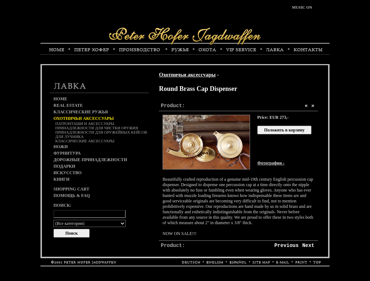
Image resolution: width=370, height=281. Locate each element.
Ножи (60, 146)
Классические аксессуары (85, 141)
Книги (61, 179)
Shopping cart (71, 189)
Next (308, 245)
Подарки (64, 166)
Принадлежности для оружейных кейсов (101, 132)
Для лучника (69, 136)
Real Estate (68, 105)
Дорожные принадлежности (90, 159)
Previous (286, 245)
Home (60, 98)
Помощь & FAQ (71, 195)
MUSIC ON (302, 7)
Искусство (67, 172)
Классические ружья (80, 111)
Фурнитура (67, 153)
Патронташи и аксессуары (84, 123)
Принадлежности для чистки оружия (96, 128)
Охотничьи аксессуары (187, 74)
